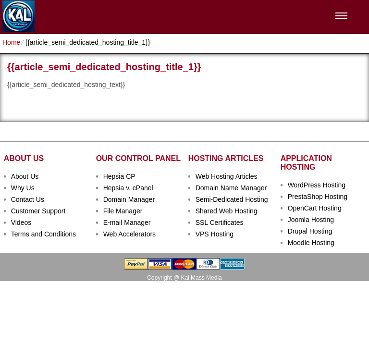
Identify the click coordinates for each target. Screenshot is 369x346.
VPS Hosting (215, 234)
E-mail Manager (127, 222)
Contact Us (27, 199)
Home (11, 42)
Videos (21, 222)
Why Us (23, 188)
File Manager (123, 211)
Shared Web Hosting (227, 211)
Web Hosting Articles (227, 176)
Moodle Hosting (311, 243)
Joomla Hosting (311, 219)
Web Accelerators (129, 234)
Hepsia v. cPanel (128, 188)
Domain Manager (129, 199)
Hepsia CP (119, 176)
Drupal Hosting (310, 231)
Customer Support (38, 211)
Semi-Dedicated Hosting (232, 199)
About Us (25, 176)
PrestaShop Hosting (318, 196)
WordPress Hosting (316, 185)
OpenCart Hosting (315, 208)
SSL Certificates (220, 222)
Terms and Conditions (43, 234)
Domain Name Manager (231, 188)
